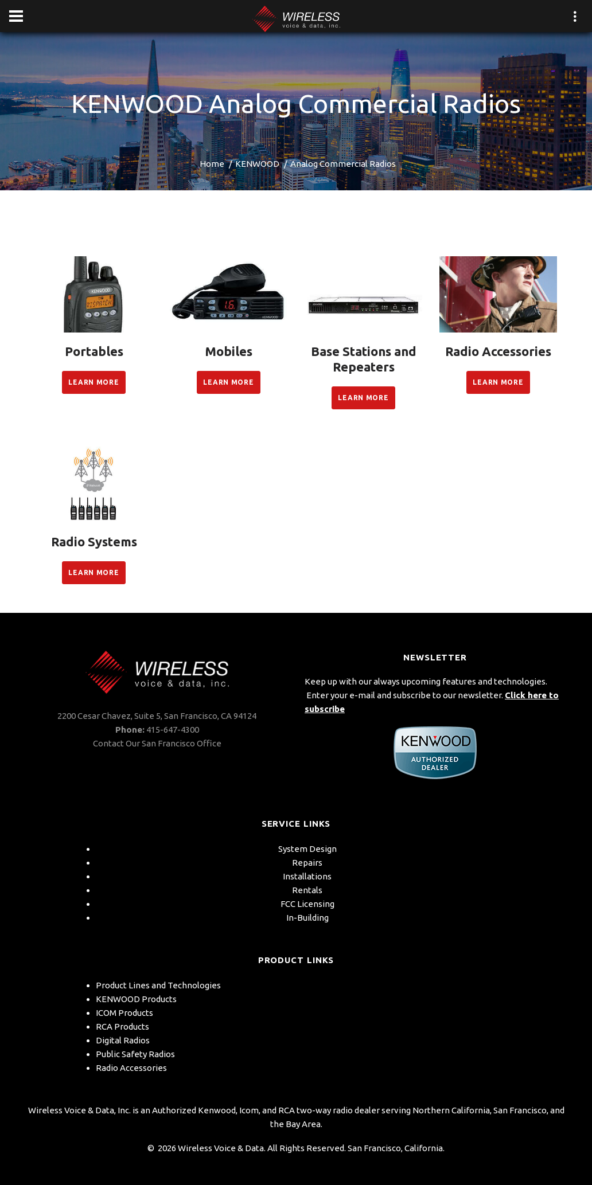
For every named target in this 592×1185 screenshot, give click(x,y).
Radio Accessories (498, 351)
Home (212, 164)
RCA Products (122, 1026)
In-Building (307, 917)
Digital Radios (123, 1040)
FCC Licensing (307, 904)
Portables (94, 351)
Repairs (307, 862)
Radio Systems (94, 541)
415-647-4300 (172, 729)
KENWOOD (257, 164)
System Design (307, 849)
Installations (307, 876)
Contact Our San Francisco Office (157, 743)
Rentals (307, 890)
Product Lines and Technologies (158, 985)
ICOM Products (124, 1013)
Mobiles (228, 351)
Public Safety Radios (135, 1054)
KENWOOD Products (136, 999)
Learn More (93, 382)
